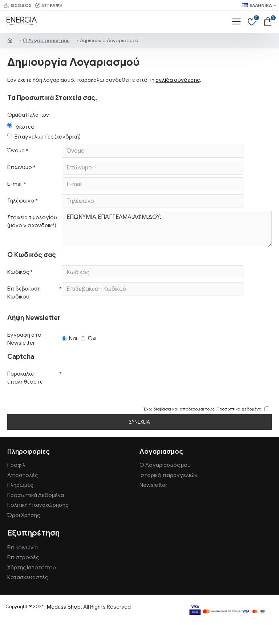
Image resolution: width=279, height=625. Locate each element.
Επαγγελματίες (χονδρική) (44, 136)
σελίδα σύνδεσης (177, 80)
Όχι (88, 338)
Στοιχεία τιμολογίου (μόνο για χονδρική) (32, 221)
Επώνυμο (19, 167)
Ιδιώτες (20, 126)
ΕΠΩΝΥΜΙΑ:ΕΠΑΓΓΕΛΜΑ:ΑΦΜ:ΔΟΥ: (167, 229)
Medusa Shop (64, 607)
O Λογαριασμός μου (46, 40)
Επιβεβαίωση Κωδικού (24, 292)
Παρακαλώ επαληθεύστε (25, 377)
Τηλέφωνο (20, 200)
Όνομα (16, 150)
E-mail (15, 184)
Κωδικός (18, 272)
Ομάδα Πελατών (28, 115)
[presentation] (112, 380)
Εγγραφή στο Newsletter (24, 339)
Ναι (69, 338)
